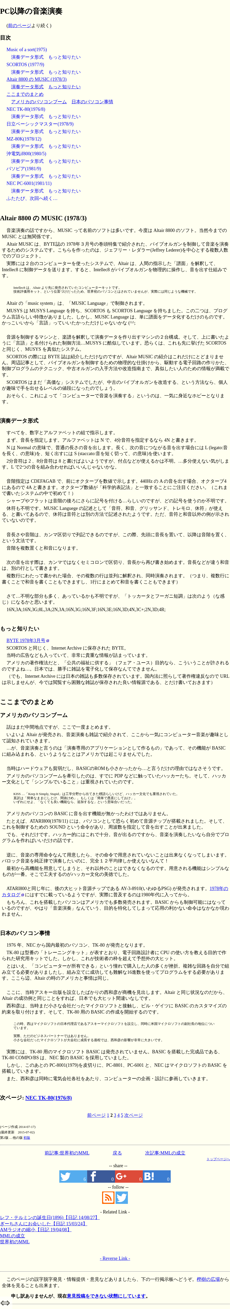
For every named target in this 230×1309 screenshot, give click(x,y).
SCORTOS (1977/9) (25, 64)
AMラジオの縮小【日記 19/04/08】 (36, 1229)
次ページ (133, 1115)
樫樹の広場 (208, 1279)
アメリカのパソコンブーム (39, 101)
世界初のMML (15, 1241)
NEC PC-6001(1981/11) (29, 183)
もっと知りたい (64, 57)
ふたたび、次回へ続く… (32, 198)
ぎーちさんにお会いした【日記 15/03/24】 (43, 1223)
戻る (117, 1153)
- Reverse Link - (115, 1258)
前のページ (19, 25)
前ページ (96, 1115)
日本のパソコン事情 (92, 101)
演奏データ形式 (27, 57)
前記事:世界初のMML (67, 1153)
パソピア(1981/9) (23, 168)
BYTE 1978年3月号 (25, 640)
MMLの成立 (12, 1235)
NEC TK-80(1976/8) (25, 109)
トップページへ (218, 1159)
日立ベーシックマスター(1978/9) (39, 124)
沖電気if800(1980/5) (26, 153)
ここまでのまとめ (25, 94)
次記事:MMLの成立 (165, 1153)
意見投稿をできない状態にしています (106, 1296)
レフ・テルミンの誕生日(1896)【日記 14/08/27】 (50, 1217)
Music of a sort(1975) (26, 49)
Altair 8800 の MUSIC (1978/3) (36, 79)
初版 (26, 1138)
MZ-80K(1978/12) (23, 139)
